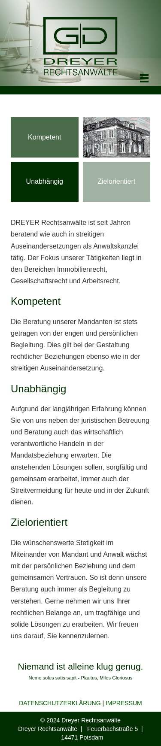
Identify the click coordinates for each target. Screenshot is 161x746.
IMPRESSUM (124, 703)
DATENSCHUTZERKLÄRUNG (59, 703)
